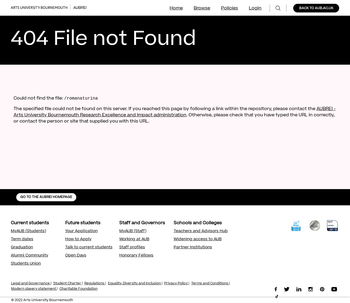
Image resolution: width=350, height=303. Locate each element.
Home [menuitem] (176, 8)
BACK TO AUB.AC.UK (316, 8)
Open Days (75, 256)
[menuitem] (278, 8)
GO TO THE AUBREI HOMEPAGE (46, 197)
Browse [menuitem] (202, 8)
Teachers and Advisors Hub (201, 231)
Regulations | (95, 283)
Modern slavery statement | (34, 289)
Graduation (22, 247)
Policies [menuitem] (229, 8)
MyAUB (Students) (28, 231)
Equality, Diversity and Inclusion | (135, 283)
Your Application (81, 231)
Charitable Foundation (79, 289)
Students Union (26, 264)
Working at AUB (134, 239)
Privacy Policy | (176, 283)
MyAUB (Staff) (132, 231)
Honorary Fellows (136, 256)
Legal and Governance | (31, 283)
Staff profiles (132, 247)
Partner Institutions (193, 247)
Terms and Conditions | (210, 283)
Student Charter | (68, 283)
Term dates (22, 239)
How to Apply (78, 239)
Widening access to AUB (198, 239)
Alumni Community (29, 256)
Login (255, 8)
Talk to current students (89, 247)
